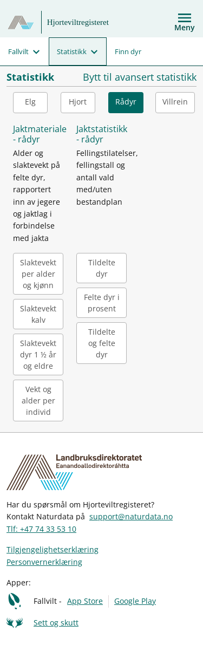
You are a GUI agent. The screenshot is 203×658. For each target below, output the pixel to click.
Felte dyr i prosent (102, 303)
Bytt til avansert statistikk (140, 77)
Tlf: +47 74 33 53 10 (41, 529)
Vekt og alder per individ (38, 400)
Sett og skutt (56, 622)
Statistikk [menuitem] (72, 51)
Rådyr (125, 101)
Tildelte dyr (101, 268)
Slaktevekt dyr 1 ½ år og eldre (38, 354)
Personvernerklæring (44, 562)
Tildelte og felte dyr (101, 343)
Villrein (175, 101)
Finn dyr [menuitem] (128, 51)
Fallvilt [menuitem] (18, 51)
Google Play (135, 601)
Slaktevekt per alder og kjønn (38, 273)
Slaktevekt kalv (38, 314)
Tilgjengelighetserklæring (52, 549)
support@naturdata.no (131, 516)
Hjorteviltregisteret (78, 22)
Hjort (78, 101)
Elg (30, 101)
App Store (85, 601)
